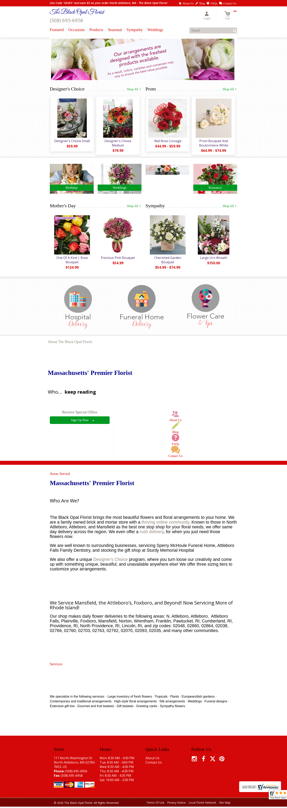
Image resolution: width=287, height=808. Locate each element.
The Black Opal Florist (77, 12)
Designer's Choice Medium (117, 143)
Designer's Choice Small (72, 141)
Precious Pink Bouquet (118, 259)
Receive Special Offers (79, 413)
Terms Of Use (155, 804)
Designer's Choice (110, 560)
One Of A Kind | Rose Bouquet (71, 261)
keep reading (80, 393)
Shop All (134, 89)
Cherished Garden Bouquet (167, 261)
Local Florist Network (202, 804)
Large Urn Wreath (213, 259)
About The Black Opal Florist (70, 343)
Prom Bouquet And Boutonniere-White (213, 143)
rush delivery (151, 533)
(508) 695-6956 (66, 20)
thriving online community (165, 523)
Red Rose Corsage (167, 141)
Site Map (224, 804)
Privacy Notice (176, 804)
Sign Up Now (79, 421)
